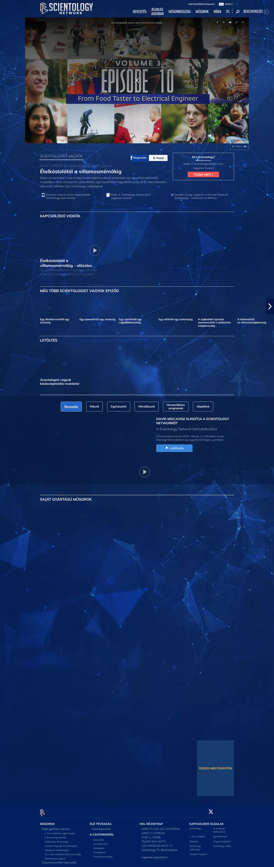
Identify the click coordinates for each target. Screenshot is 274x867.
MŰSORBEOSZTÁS (180, 11)
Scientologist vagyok (55, 856)
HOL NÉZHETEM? (151, 822)
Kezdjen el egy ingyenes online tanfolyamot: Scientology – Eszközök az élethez (201, 196)
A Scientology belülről (55, 835)
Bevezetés (98, 837)
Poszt (158, 158)
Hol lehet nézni (100, 841)
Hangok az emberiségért (57, 848)
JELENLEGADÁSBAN (157, 11)
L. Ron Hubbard (197, 834)
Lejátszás (174, 448)
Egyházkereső (220, 834)
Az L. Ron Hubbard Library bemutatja (63, 852)
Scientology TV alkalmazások (159, 848)
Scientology (195, 826)
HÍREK (217, 11)
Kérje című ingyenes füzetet (131, 196)
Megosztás (138, 158)
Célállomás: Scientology (56, 839)
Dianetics (194, 839)
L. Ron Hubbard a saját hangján (60, 831)
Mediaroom (98, 846)
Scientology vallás (222, 844)
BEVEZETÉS (139, 11)
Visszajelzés (99, 850)
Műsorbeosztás (101, 827)
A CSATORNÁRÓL (102, 832)
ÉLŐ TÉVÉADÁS (100, 822)
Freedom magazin (198, 852)
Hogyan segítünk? (222, 839)
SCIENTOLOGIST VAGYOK (61, 156)
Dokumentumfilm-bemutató (59, 860)
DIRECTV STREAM (153, 831)
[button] (270, 306)
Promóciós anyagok (103, 854)
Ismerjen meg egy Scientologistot (61, 843)
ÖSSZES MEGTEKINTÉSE (215, 768)
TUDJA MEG (203, 174)
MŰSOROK (202, 11)
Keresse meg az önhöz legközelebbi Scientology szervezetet (68, 196)
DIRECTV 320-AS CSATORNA (160, 827)
